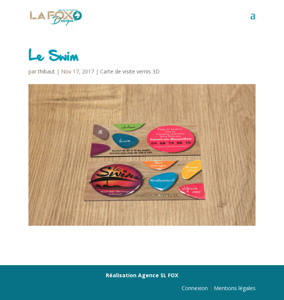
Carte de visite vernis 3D (130, 71)
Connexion (195, 288)
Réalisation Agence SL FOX (142, 275)
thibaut (46, 71)
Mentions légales (235, 288)
